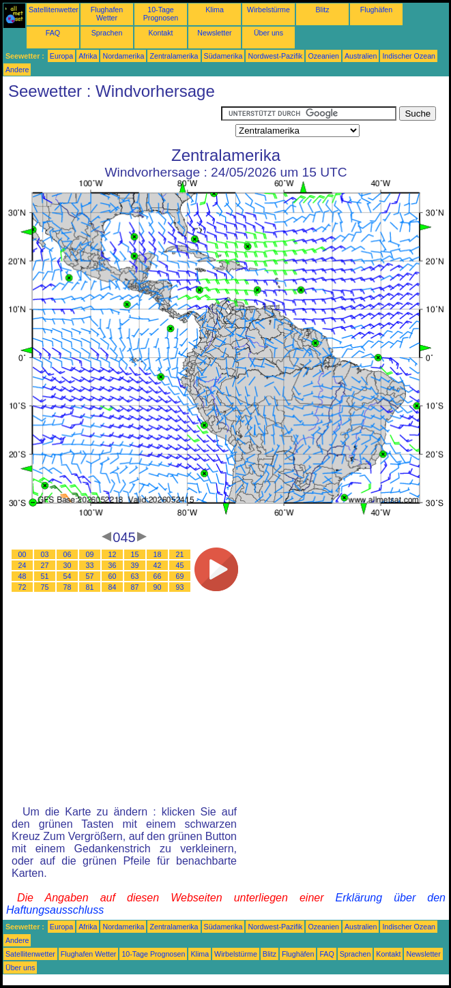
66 (158, 576)
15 (135, 554)
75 (45, 587)
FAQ (53, 33)
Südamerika (223, 56)
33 (90, 565)
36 (112, 565)
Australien (361, 56)
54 (67, 576)
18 (158, 554)
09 (90, 554)
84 (112, 587)
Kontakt (160, 33)
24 (22, 565)
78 (67, 587)
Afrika (87, 56)
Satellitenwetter (53, 9)
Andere (17, 69)
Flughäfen (376, 9)
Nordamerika (123, 56)
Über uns (268, 33)
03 (45, 554)
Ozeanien (323, 56)
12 (112, 554)
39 (135, 565)
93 (180, 587)
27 (45, 565)
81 (90, 587)
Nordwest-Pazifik (275, 56)
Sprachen (107, 33)
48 (22, 576)
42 (158, 565)
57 (90, 576)
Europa (61, 56)
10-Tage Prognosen (161, 13)
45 (180, 565)
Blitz (322, 9)
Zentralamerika (173, 56)
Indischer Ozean (408, 56)
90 (158, 587)
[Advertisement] (112, 123)
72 (22, 587)
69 (180, 576)
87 (135, 587)
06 (67, 554)
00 (22, 554)
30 (67, 565)
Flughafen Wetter (107, 13)
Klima (214, 9)
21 (180, 554)
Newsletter (214, 33)
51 (45, 576)
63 (135, 576)
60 (112, 576)
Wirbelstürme (268, 9)
